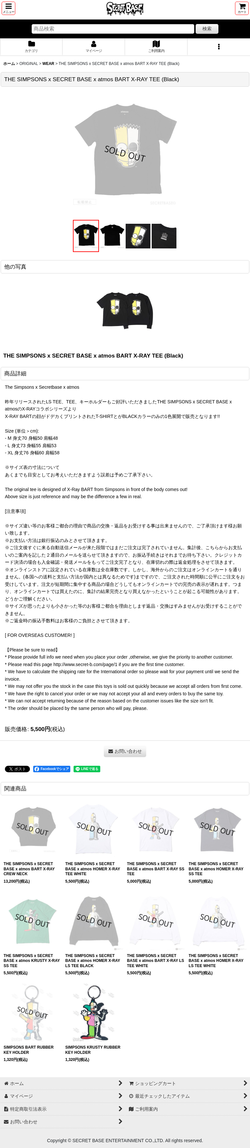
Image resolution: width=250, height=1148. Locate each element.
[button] (8, 8)
